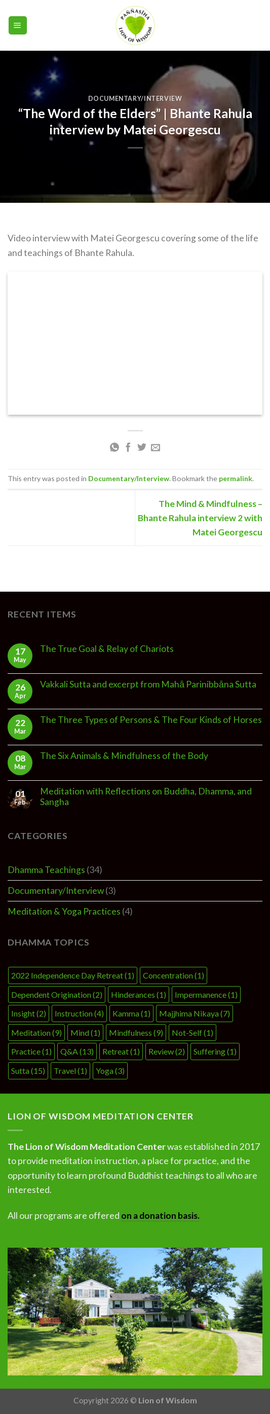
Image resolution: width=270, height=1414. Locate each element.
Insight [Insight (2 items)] (28, 1013)
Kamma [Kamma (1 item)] (131, 1013)
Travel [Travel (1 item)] (70, 1070)
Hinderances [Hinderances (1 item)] (138, 994)
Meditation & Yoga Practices (64, 911)
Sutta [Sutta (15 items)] (28, 1070)
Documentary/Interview (135, 98)
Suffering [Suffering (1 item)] (215, 1051)
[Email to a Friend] (155, 448)
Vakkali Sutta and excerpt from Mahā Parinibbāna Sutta (148, 684)
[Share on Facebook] (128, 448)
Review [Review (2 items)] (166, 1051)
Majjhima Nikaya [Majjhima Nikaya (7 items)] (194, 1013)
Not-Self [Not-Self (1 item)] (192, 1032)
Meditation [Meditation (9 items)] (36, 1032)
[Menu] (18, 25)
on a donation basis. (160, 1215)
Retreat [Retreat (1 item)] (121, 1051)
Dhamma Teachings (46, 869)
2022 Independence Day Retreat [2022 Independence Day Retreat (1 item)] (72, 975)
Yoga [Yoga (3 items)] (110, 1070)
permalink (235, 478)
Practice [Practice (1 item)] (31, 1051)
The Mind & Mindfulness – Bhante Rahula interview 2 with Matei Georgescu (200, 517)
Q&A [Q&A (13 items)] (77, 1051)
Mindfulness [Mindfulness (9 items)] (136, 1032)
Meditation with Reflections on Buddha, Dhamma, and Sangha (146, 796)
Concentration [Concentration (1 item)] (173, 975)
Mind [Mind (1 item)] (85, 1032)
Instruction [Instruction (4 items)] (79, 1013)
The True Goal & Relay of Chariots (107, 648)
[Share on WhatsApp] (114, 448)
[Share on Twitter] (141, 448)
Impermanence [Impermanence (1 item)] (206, 994)
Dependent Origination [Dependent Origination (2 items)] (56, 994)
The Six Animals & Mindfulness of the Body (124, 755)
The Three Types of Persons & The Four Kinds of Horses (151, 719)
